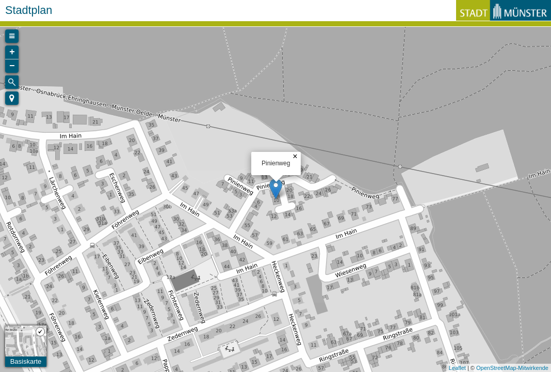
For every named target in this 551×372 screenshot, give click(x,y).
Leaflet (457, 368)
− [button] (12, 66)
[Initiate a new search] (12, 82)
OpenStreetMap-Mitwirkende (512, 368)
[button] (12, 98)
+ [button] (12, 52)
